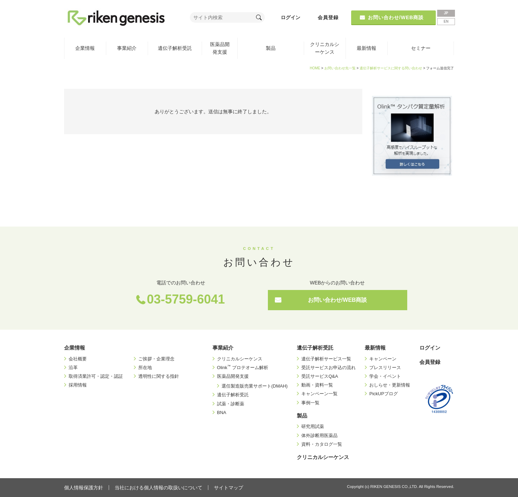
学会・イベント (385, 376)
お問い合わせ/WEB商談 (337, 300)
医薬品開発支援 (220, 48)
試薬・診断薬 (230, 403)
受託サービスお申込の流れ (328, 367)
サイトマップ (228, 487)
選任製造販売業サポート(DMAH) (255, 386)
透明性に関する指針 (158, 376)
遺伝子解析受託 (175, 48)
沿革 (73, 367)
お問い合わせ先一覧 (340, 68)
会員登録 (328, 17)
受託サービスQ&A (319, 376)
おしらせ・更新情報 (389, 385)
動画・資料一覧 (317, 385)
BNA (221, 412)
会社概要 (78, 358)
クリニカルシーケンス (324, 48)
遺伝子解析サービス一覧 (326, 358)
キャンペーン (382, 358)
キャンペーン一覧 (319, 393)
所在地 (145, 367)
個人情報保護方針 (83, 487)
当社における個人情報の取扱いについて (158, 487)
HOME (315, 68)
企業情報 (85, 48)
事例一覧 (310, 402)
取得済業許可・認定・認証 (96, 376)
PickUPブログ (383, 393)
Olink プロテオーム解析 (242, 367)
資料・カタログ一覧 (321, 444)
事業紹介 (127, 48)
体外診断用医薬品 (319, 435)
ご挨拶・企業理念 (156, 358)
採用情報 (78, 385)
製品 (271, 48)
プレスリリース (385, 367)
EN (445, 21)
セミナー (421, 48)
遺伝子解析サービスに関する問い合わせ (390, 68)
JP (446, 13)
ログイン (290, 17)
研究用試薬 (312, 426)
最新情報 (366, 48)
